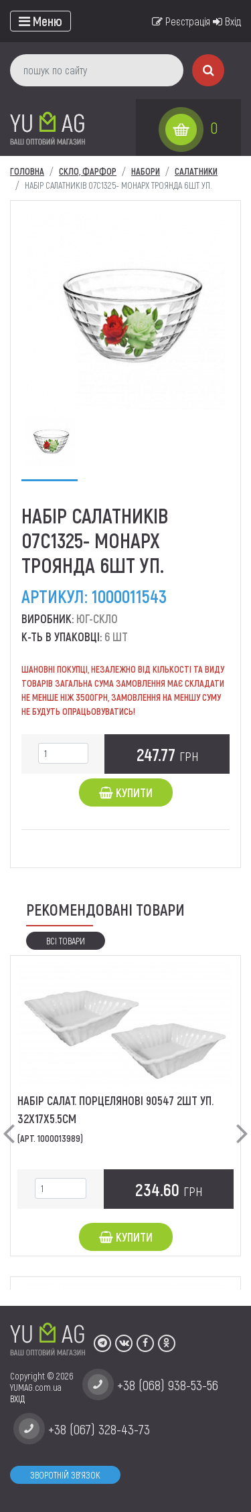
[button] (8, 1122)
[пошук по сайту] (96, 70)
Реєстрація (181, 21)
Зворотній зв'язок (65, 1475)
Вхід (227, 21)
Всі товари (65, 940)
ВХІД (17, 1398)
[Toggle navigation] (40, 21)
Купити (126, 792)
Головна (27, 171)
